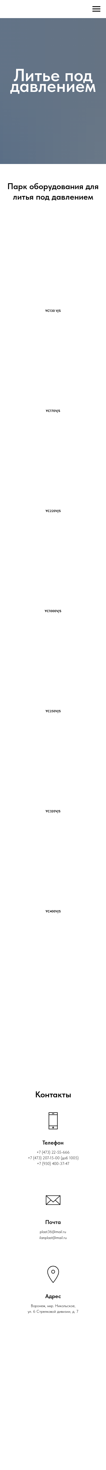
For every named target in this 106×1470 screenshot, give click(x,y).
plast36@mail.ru (53, 1231)
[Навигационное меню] (96, 9)
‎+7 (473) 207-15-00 (44, 1158)
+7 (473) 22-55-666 (53, 1152)
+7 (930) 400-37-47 (53, 1163)
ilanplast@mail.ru (53, 1237)
